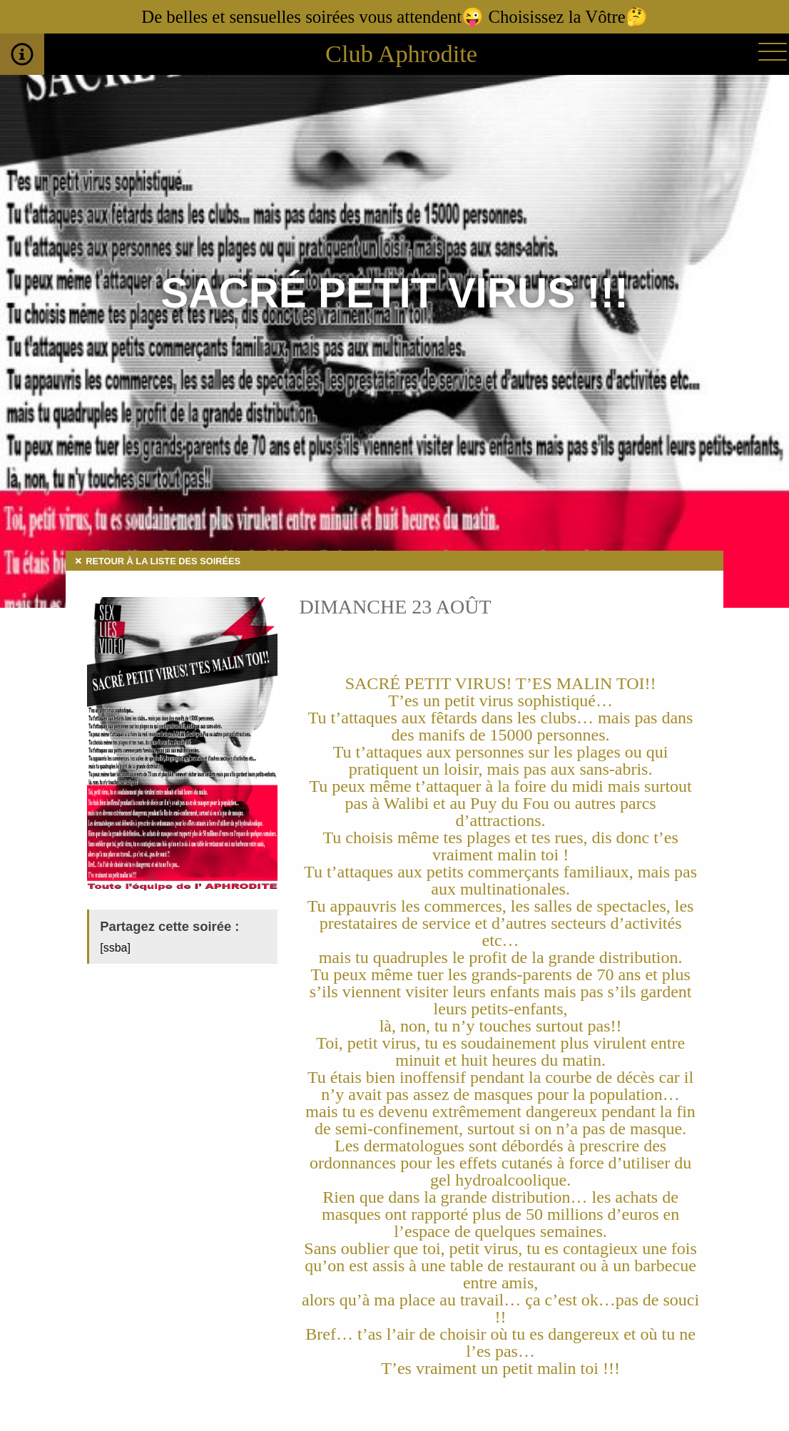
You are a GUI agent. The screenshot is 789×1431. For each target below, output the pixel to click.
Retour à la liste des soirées (163, 561)
